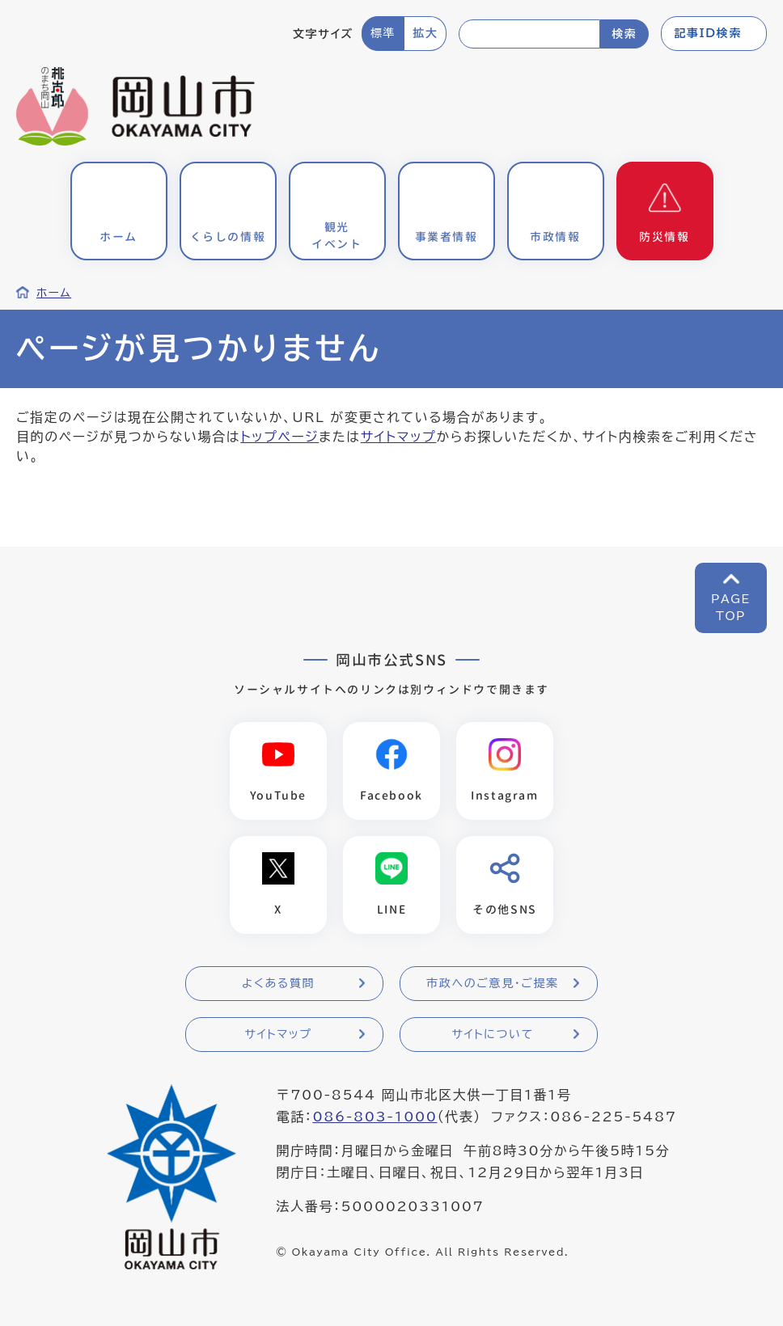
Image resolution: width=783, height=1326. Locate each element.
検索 (624, 34)
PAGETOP (731, 607)
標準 (383, 33)
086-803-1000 (374, 1116)
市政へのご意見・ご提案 (492, 983)
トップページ (279, 436)
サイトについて (492, 1034)
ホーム (53, 292)
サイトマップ (399, 436)
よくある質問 (278, 983)
